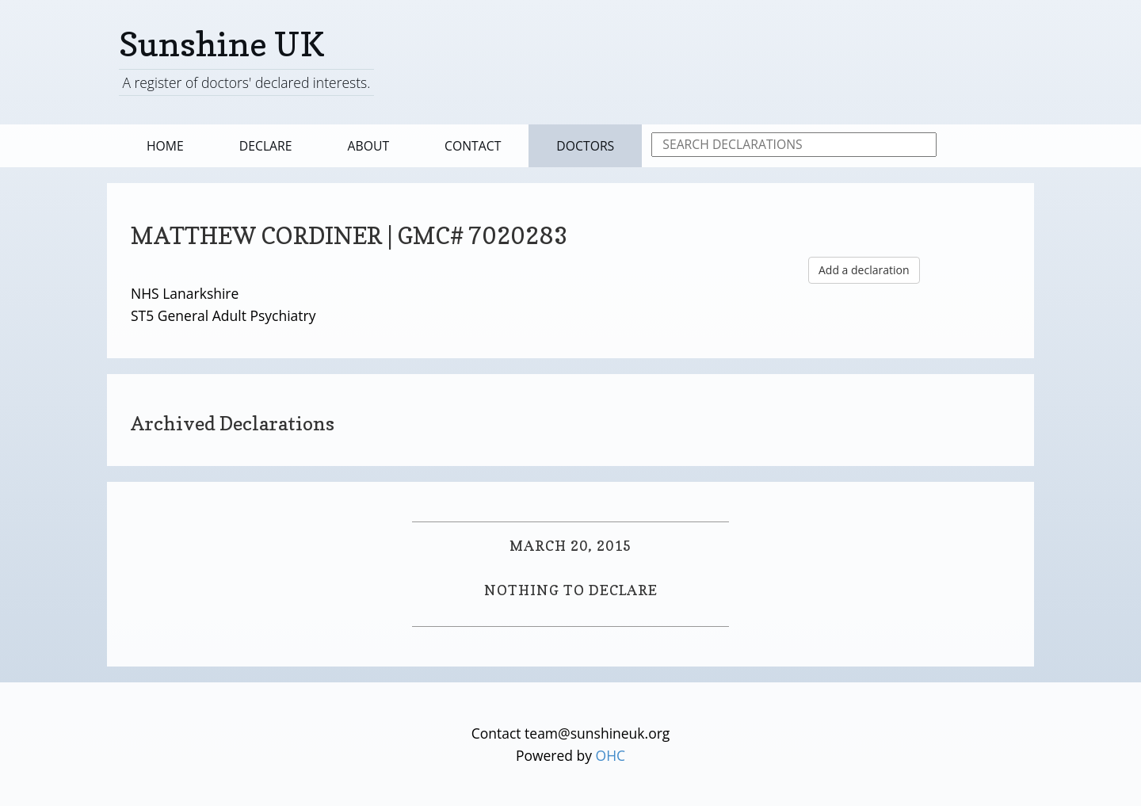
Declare (265, 146)
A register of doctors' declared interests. (246, 82)
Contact (473, 146)
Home (165, 146)
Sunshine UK (222, 44)
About (369, 146)
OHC (611, 755)
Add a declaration (864, 269)
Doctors (585, 146)
